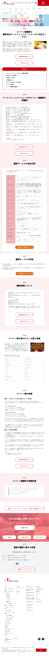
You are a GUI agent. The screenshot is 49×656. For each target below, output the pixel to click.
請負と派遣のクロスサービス (30, 602)
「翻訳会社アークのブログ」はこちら (24, 569)
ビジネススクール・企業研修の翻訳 (30, 200)
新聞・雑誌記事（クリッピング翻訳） (25, 178)
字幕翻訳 (18, 222)
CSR (37, 595)
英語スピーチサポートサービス (29, 179)
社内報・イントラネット (20, 176)
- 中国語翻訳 (7, 595)
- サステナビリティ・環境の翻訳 (10, 613)
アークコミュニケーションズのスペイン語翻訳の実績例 (17, 73)
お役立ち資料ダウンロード (39, 9)
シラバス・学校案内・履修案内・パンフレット (24, 212)
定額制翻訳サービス (26, 239)
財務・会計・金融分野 (10, 196)
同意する (41, 650)
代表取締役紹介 (39, 589)
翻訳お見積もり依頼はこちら (24, 56)
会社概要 (26, 3)
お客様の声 (7, 625)
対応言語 (16, 8)
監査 (39, 196)
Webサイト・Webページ (10, 207)
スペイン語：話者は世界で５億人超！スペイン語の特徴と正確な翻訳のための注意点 (23, 489)
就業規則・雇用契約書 (20, 200)
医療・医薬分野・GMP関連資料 (10, 236)
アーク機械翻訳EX (19, 239)
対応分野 (11, 8)
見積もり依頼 (45, 8)
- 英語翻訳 (7, 593)
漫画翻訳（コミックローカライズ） (30, 225)
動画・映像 (9, 222)
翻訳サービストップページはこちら (14, 508)
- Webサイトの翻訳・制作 (9, 617)
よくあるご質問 (7, 623)
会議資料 (38, 200)
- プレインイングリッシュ (10, 599)
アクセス (37, 593)
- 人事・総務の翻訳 (8, 615)
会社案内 (35, 176)
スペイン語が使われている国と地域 (14, 82)
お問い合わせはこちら (24, 63)
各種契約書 (18, 203)
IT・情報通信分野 (10, 229)
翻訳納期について (10, 80)
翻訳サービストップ (4, 8)
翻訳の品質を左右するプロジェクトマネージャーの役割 (16, 555)
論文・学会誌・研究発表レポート (22, 213)
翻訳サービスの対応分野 (11, 75)
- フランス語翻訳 (8, 603)
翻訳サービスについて (9, 589)
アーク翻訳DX (32, 239)
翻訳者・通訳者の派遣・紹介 (29, 590)
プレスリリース (19, 177)
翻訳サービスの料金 (11, 77)
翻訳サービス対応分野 (9, 605)
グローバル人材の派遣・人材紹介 (29, 605)
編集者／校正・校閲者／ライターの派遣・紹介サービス (30, 599)
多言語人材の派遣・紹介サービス (30, 596)
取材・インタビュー (20, 179)
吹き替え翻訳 (22, 222)
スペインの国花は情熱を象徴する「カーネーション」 (18, 494)
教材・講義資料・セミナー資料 (22, 211)
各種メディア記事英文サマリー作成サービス (24, 180)
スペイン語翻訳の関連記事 (12, 86)
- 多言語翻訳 (7, 597)
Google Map (16, 638)
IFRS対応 (30, 196)
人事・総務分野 (10, 200)
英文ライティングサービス (28, 240)
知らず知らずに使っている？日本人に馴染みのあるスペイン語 (20, 491)
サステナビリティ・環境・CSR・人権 (10, 191)
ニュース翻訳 (34, 178)
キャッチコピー (24, 177)
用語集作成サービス (20, 240)
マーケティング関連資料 (32, 177)
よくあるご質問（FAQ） (29, 608)
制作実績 (18, 591)
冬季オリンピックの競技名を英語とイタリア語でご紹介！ (17, 557)
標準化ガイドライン (20, 228)
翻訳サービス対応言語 (9, 591)
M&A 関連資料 (22, 196)
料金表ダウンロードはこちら (24, 273)
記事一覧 (33, 8)
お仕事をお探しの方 (29, 610)
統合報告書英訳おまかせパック (22, 193)
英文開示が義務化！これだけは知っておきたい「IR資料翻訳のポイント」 (19, 559)
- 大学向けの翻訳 (8, 619)
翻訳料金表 (28, 8)
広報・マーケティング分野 (10, 179)
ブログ (17, 593)
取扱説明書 (36, 228)
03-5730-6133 (40, 537)
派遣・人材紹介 (22, 3)
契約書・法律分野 (10, 203)
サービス (18, 589)
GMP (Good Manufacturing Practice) (22, 235)
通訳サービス (7, 635)
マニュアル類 (31, 228)
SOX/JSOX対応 (35, 196)
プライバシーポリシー (22, 651)
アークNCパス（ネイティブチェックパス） (23, 241)
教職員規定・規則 (19, 214)
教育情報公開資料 (35, 213)
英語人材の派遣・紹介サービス (30, 593)
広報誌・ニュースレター (29, 176)
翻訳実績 (6, 627)
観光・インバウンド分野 (10, 219)
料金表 (9, 537)
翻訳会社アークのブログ (9, 633)
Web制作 (18, 3)
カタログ (38, 176)
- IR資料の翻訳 (8, 610)
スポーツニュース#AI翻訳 (35, 241)
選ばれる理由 (22, 8)
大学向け (9, 213)
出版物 (8, 225)
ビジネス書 (18, 225)
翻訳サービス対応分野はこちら (24, 247)
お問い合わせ (24, 527)
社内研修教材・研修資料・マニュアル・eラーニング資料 (26, 199)
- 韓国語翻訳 (7, 601)
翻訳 (12, 3)
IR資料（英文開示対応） (10, 185)
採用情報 (30, 3)
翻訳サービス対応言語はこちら (35, 508)
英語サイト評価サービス (24, 208)
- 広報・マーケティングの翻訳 (10, 608)
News (37, 597)
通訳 (14, 3)
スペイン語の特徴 (10, 84)
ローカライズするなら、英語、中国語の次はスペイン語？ (19, 492)
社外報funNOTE (38, 601)
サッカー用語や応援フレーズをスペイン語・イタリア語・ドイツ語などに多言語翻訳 (23, 488)
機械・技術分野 (10, 232)
